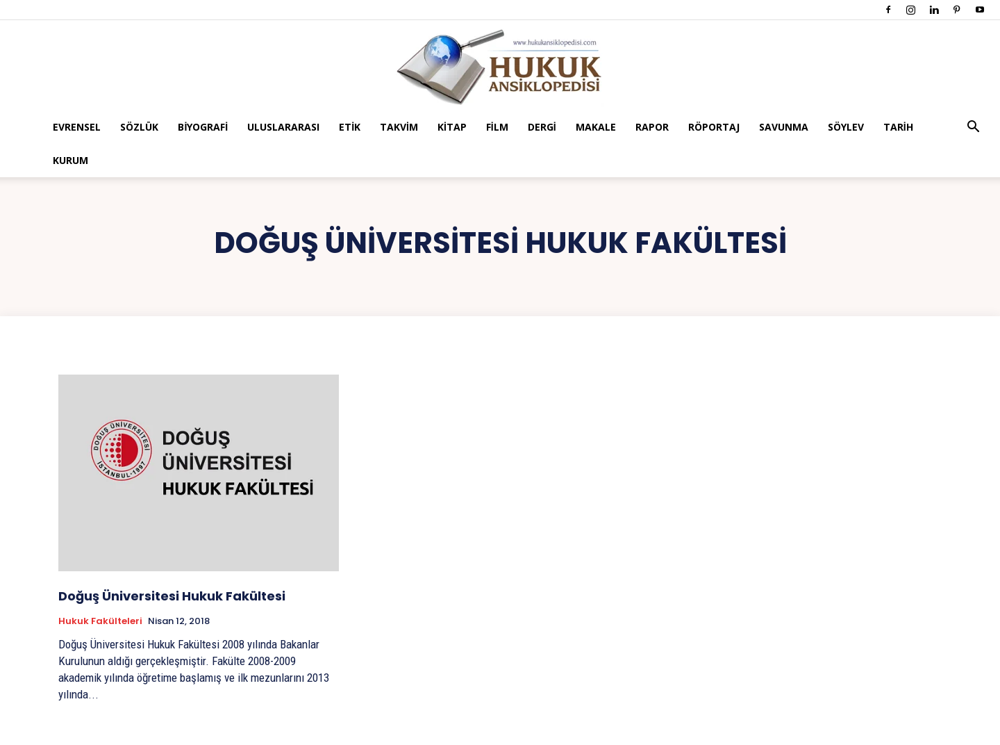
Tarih (898, 126)
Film (497, 126)
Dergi (542, 126)
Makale (596, 126)
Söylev (846, 126)
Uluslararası (283, 126)
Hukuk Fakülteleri (100, 621)
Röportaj (714, 126)
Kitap (452, 126)
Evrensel (77, 126)
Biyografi (203, 126)
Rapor (652, 126)
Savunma (783, 126)
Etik (349, 126)
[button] (973, 128)
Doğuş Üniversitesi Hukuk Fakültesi (171, 596)
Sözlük (139, 126)
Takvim (399, 126)
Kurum (70, 160)
